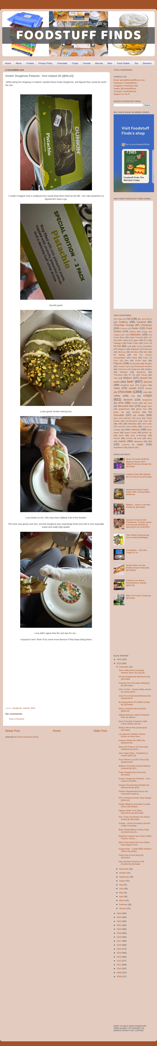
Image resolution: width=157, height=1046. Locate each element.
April (121, 896)
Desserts (147, 63)
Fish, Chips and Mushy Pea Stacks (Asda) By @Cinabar (134, 818)
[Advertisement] (50, 686)
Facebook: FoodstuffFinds (125, 83)
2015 (119, 949)
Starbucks (141, 372)
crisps (147, 395)
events (135, 403)
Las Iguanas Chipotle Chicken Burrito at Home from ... (132, 735)
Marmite (148, 349)
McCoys (121, 352)
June (121, 888)
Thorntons (118, 375)
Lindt (129, 346)
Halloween (135, 334)
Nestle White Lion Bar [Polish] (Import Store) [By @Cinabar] (137, 567)
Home (8, 63)
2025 (119, 663)
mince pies (147, 424)
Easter (134, 328)
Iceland (26, 708)
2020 (119, 929)
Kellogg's (118, 343)
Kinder (146, 343)
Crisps (75, 63)
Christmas (146, 325)
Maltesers (135, 349)
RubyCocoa (123, 369)
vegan (140, 444)
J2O (150, 337)
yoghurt (131, 447)
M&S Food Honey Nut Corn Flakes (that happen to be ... (134, 843)
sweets (122, 441)
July (121, 885)
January (123, 908)
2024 (119, 913)
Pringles (148, 363)
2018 (119, 937)
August (122, 881)
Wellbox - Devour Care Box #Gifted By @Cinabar (138, 506)
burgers (143, 385)
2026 (119, 659)
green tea (119, 412)
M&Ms (149, 346)
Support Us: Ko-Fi (122, 94)
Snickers (124, 372)
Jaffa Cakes (123, 340)
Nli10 (33, 708)
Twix (116, 378)
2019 (119, 933)
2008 (119, 976)
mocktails (122, 427)
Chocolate (62, 63)
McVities (134, 352)
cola (133, 396)
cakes (117, 388)
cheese (148, 388)
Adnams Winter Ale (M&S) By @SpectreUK (132, 741)
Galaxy (132, 331)
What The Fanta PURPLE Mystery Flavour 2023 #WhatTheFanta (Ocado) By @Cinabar (138, 463)
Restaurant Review (143, 366)
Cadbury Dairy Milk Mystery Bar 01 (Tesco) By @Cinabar (139, 475)
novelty (117, 430)
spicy (149, 438)
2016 (119, 945)
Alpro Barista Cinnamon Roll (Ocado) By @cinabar (131, 862)
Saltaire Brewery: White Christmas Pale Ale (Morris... (134, 716)
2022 (119, 921)
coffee (117, 395)
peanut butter (130, 432)
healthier (136, 412)
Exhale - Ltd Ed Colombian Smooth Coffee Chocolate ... (134, 824)
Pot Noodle (135, 363)
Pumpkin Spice (124, 366)
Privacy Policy (45, 63)
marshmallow (131, 421)
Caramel (141, 322)
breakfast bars (127, 385)
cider (145, 392)
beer (130, 381)
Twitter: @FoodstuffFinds (125, 88)
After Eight (118, 319)
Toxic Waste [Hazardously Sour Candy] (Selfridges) (137, 536)
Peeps (145, 358)
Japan (136, 340)
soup (139, 438)
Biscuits (99, 63)
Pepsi (116, 361)
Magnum (122, 349)
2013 (119, 957)
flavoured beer (126, 406)
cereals (133, 388)
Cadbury (123, 322)
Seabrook (135, 369)
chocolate (125, 392)
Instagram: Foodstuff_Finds (126, 86)
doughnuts (17, 708)
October (123, 873)
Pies (126, 360)
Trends (144, 375)
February (123, 904)
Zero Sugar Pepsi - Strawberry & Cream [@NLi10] (133, 754)
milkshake (132, 424)
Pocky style (141, 360)
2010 (119, 968)
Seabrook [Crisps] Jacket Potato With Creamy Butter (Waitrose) (138, 491)
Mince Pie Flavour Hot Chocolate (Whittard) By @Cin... (133, 748)
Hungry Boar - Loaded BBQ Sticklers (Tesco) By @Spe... (135, 850)
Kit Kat (117, 346)
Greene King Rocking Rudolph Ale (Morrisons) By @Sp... (134, 786)
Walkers (127, 378)
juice (139, 418)
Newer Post (12, 730)
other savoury (132, 429)
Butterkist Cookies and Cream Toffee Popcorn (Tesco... (135, 837)
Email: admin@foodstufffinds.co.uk (129, 80)
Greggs (145, 332)
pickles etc (147, 432)
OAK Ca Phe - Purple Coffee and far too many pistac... (135, 690)
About (19, 63)
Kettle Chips (132, 343)
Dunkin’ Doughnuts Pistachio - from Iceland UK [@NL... (134, 779)
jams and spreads (122, 418)
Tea (136, 63)
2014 (119, 953)
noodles (133, 426)
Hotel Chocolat (136, 337)
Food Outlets (123, 63)
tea (150, 441)
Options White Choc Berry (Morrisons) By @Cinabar (131, 811)
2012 (119, 961)
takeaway (138, 441)
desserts (128, 399)
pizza (121, 435)
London (139, 346)
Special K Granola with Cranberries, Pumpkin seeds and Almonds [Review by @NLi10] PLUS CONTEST (138, 523)
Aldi (128, 318)
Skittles (148, 369)
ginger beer (146, 406)
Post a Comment (16, 719)
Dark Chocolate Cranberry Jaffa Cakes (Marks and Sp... (133, 722)
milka (120, 424)
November (124, 869)
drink (121, 402)
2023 (119, 917)
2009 (119, 972)
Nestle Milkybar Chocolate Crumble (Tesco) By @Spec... (134, 805)
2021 (119, 925)
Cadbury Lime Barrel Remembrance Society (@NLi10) (136, 582)
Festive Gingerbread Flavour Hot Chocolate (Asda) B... (133, 792)
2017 (119, 941)
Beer (110, 63)
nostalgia (146, 427)
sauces (117, 438)
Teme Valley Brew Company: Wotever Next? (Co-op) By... (132, 671)
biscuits (148, 381)
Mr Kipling (119, 355)
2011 (119, 964)
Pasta (134, 358)
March (122, 900)
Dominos (124, 328)
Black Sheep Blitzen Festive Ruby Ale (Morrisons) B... (134, 830)
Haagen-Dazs (119, 335)
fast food (147, 403)
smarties (129, 438)
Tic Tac (131, 375)
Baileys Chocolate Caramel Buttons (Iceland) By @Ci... (134, 767)
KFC (146, 340)
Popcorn (118, 363)
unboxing (125, 445)
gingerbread (124, 409)
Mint (145, 352)
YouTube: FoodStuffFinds (125, 91)
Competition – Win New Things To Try (136, 551)
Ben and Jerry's (145, 319)
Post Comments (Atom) (28, 737)
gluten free (141, 409)
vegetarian (118, 447)
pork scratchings (139, 435)
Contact (30, 63)
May (121, 892)
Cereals (87, 63)
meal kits (147, 421)
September (124, 877)
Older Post (100, 730)
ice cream (138, 415)
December (124, 667)
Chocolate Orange (124, 325)
